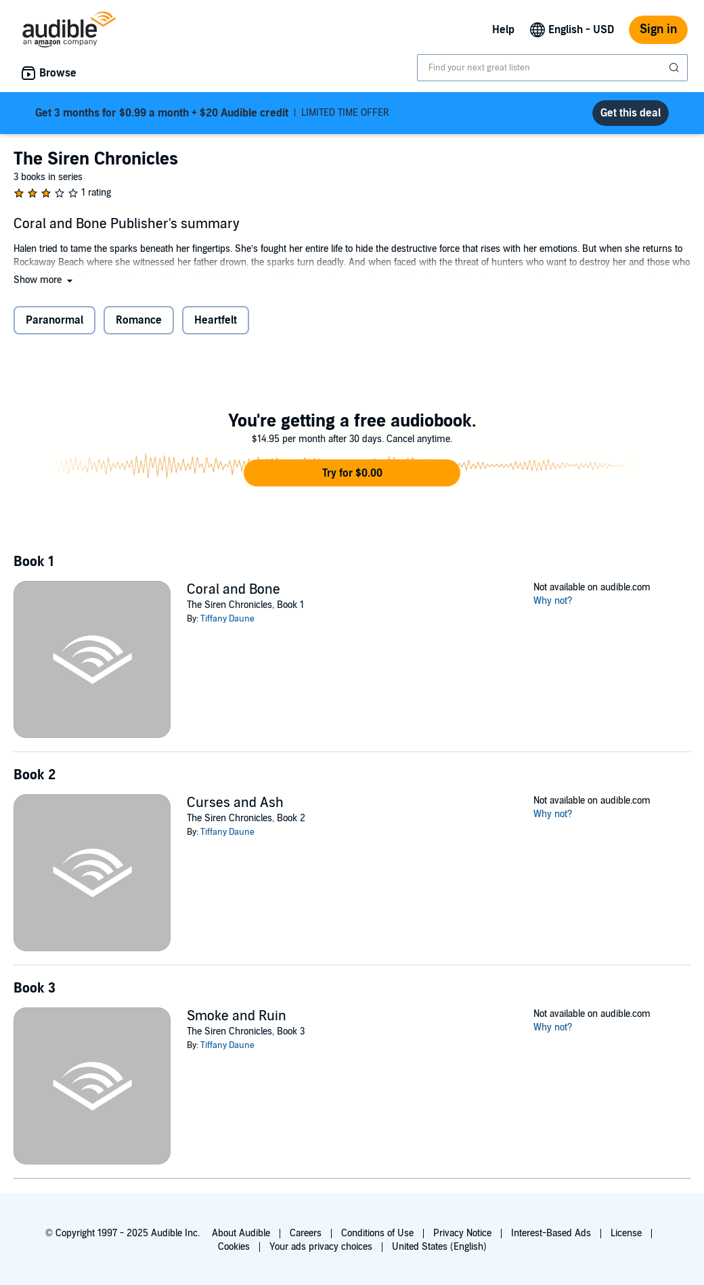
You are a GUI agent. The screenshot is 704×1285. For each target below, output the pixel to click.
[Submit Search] (675, 67)
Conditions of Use (377, 1233)
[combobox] (552, 67)
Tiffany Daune (227, 618)
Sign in (658, 29)
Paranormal (54, 320)
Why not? (553, 601)
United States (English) (439, 1247)
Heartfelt (215, 320)
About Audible (241, 1233)
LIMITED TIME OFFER (212, 113)
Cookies (234, 1247)
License (626, 1233)
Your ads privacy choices (320, 1247)
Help (503, 30)
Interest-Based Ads (551, 1233)
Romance (139, 320)
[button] (44, 280)
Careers (306, 1233)
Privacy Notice (462, 1233)
